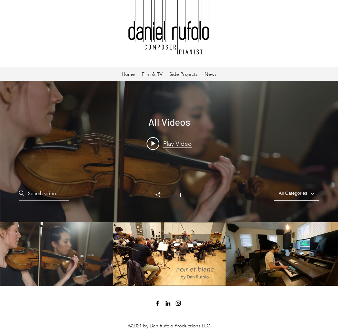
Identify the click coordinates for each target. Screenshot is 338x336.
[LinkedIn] (168, 303)
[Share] (161, 194)
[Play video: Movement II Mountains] (169, 143)
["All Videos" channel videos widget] (169, 183)
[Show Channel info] (177, 194)
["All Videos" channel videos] (169, 254)
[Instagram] (178, 303)
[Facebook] (157, 303)
